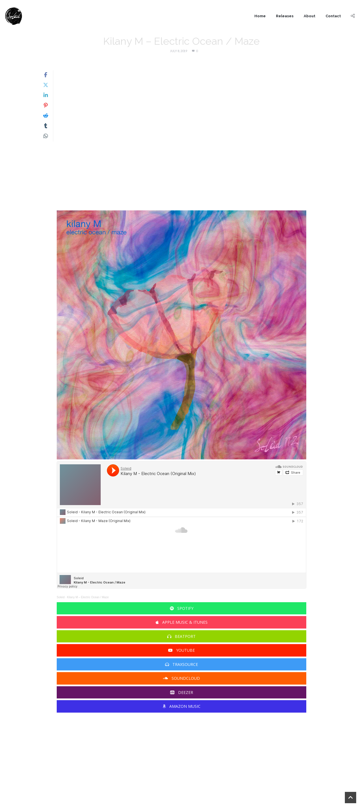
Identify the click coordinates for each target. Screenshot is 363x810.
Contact (333, 16)
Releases (285, 16)
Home (260, 16)
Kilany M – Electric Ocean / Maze (88, 597)
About (309, 16)
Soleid (61, 597)
